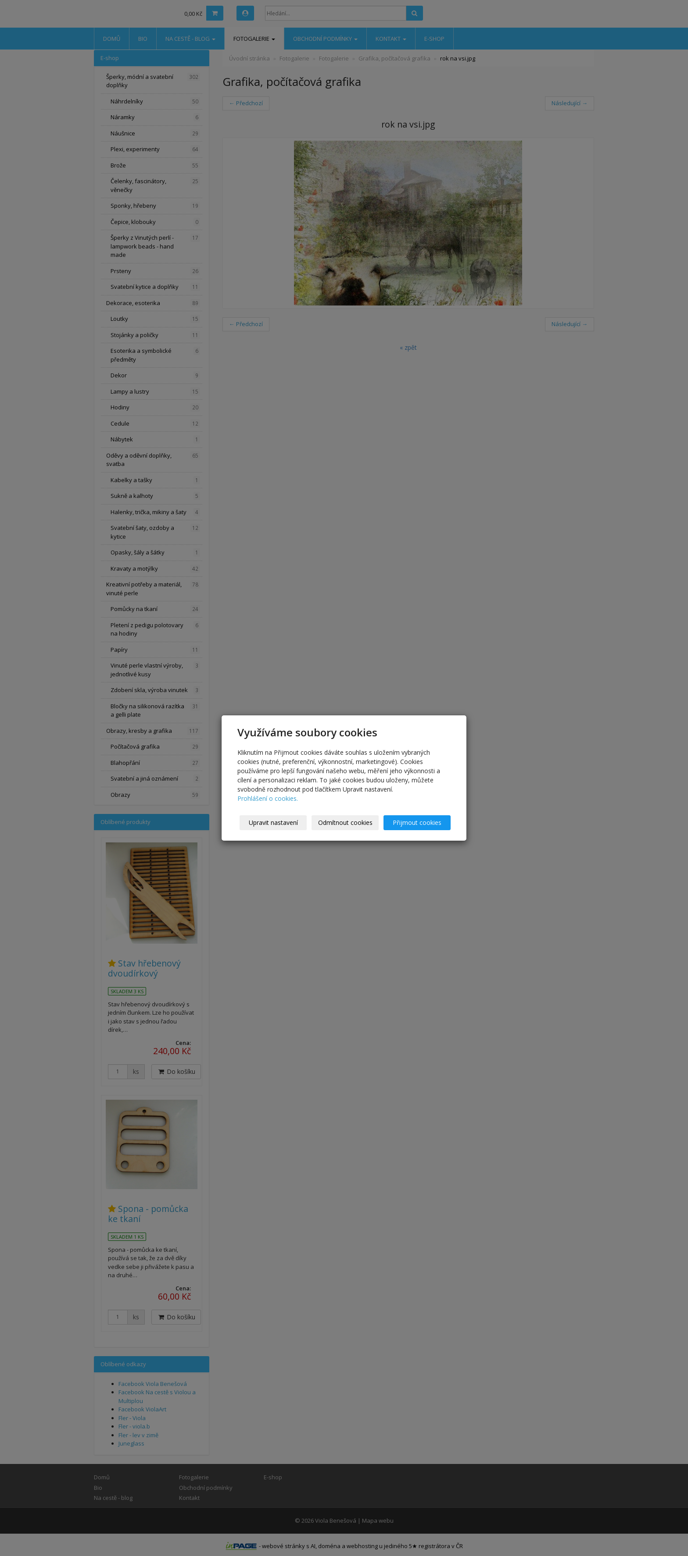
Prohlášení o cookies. (267, 798)
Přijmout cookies (417, 822)
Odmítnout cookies (345, 822)
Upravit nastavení (273, 822)
